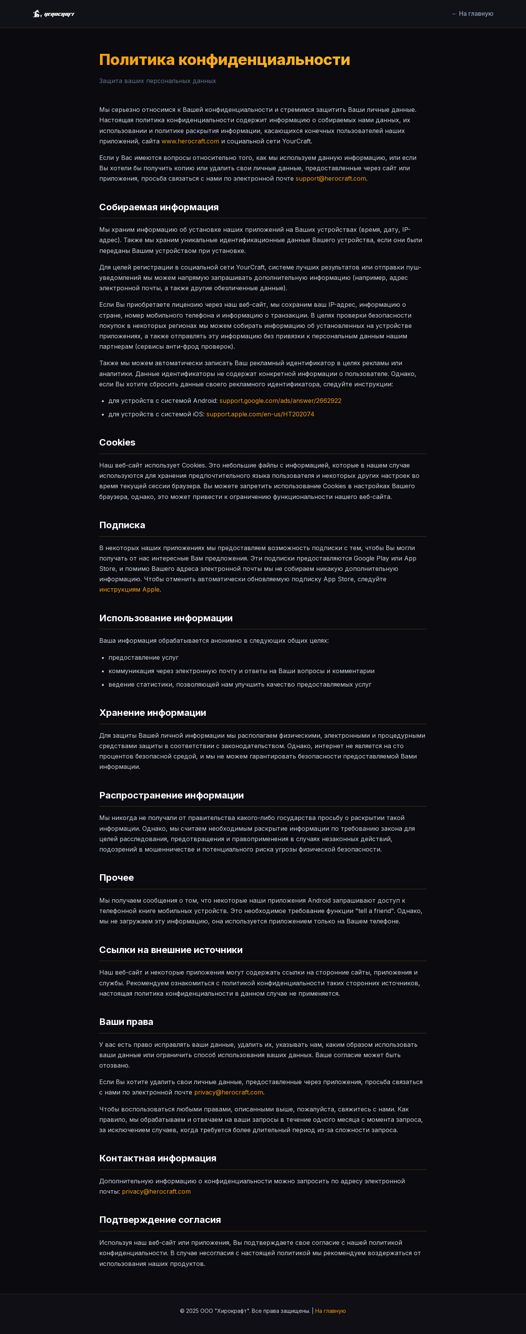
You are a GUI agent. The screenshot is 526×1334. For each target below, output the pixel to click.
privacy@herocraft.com (228, 1092)
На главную (330, 1310)
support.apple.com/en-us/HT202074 (260, 414)
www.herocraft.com (190, 141)
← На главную (472, 13)
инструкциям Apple (129, 589)
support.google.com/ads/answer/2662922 (280, 400)
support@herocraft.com (331, 178)
